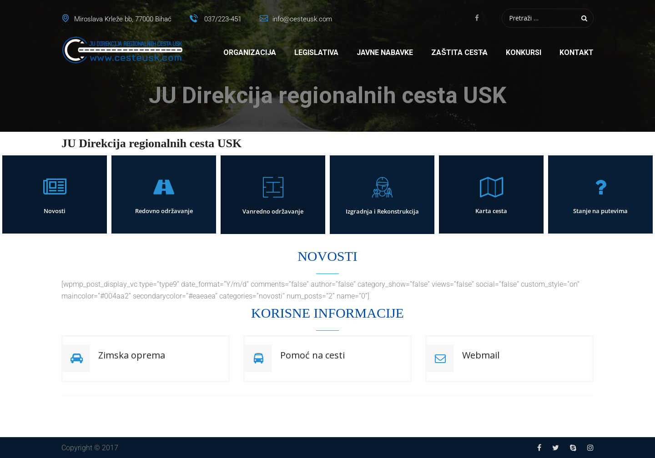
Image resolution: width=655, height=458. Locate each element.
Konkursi (523, 52)
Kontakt (576, 52)
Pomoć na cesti (312, 355)
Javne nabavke (385, 52)
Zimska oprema (131, 355)
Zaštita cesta (459, 52)
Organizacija (249, 52)
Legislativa (316, 52)
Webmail (480, 355)
